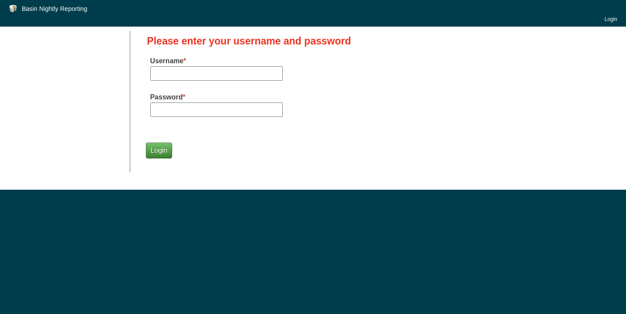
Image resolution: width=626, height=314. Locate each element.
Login (611, 19)
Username (167, 61)
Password (166, 97)
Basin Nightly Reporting (54, 8)
